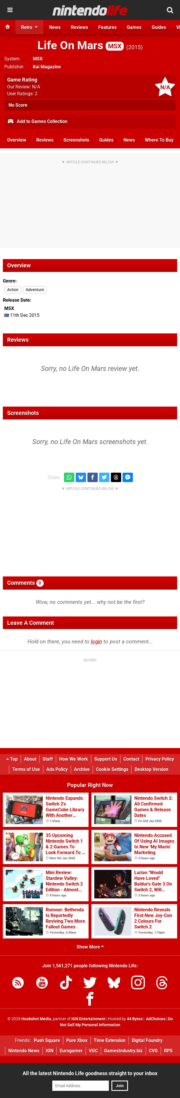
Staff (48, 759)
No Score (18, 105)
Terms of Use (26, 769)
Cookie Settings (112, 769)
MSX (38, 58)
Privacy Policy (159, 759)
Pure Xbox (76, 1040)
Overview (16, 140)
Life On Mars (80, 45)
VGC (93, 1050)
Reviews (44, 140)
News (129, 140)
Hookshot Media (36, 1019)
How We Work (73, 759)
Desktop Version (151, 769)
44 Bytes (135, 1019)
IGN (49, 1050)
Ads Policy (57, 769)
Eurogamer (71, 1050)
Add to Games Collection (37, 122)
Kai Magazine (47, 66)
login (96, 641)
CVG (153, 1050)
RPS (168, 1050)
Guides (106, 140)
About (30, 759)
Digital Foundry (147, 1040)
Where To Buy (159, 140)
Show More (90, 947)
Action (13, 289)
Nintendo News (23, 1050)
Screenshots (76, 140)
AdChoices (155, 1019)
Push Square (47, 1040)
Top (12, 759)
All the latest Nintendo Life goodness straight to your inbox (90, 1073)
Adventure (35, 289)
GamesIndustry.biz (123, 1050)
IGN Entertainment (88, 1019)
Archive (82, 769)
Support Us (105, 759)
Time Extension (109, 1040)
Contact (131, 759)
